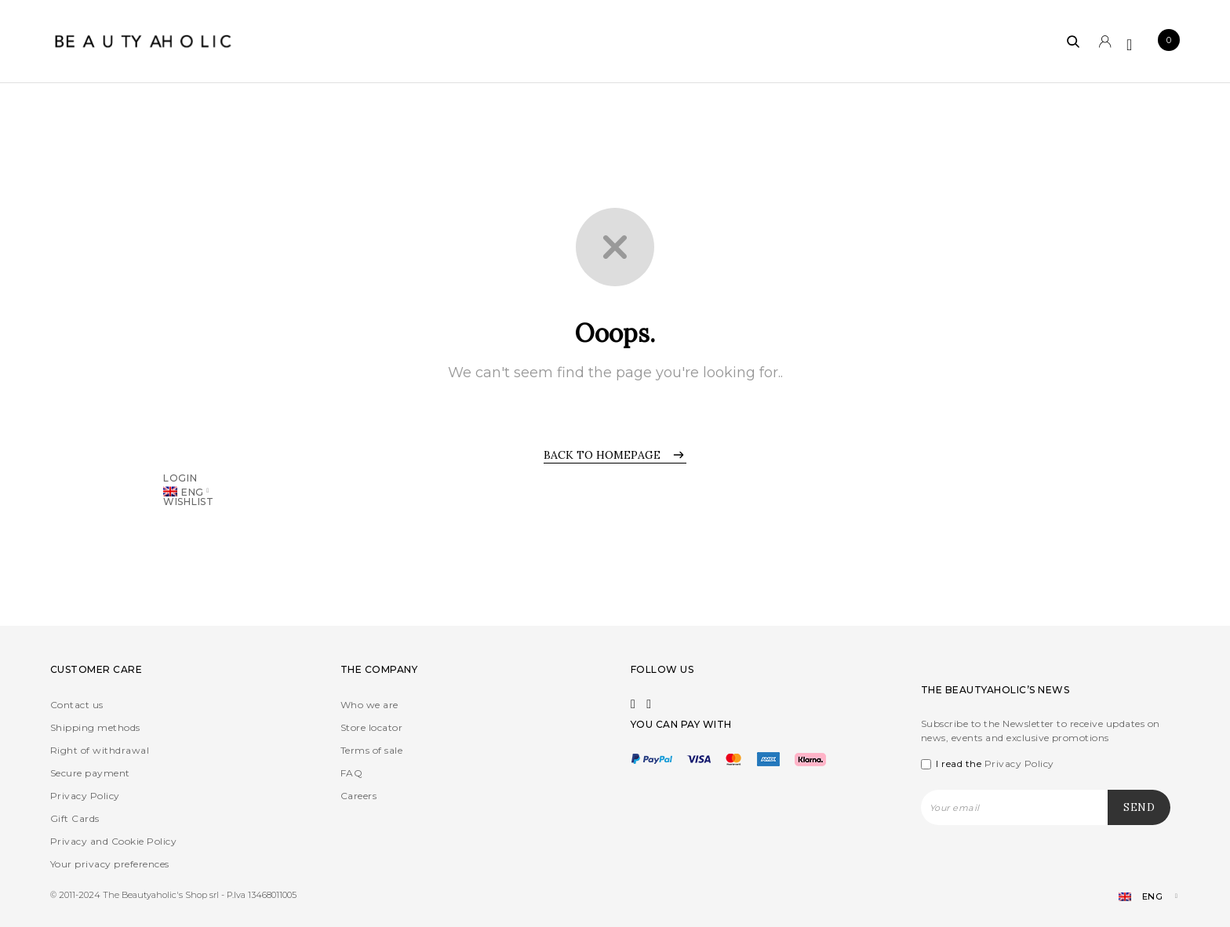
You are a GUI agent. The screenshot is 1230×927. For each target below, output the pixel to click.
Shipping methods (95, 727)
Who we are (369, 705)
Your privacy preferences (109, 864)
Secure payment (90, 773)
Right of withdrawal (99, 750)
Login (180, 477)
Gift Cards (75, 818)
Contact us (77, 705)
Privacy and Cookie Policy (113, 841)
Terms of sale (371, 750)
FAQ (351, 773)
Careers (358, 796)
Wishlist (188, 501)
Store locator (371, 727)
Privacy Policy (85, 796)
